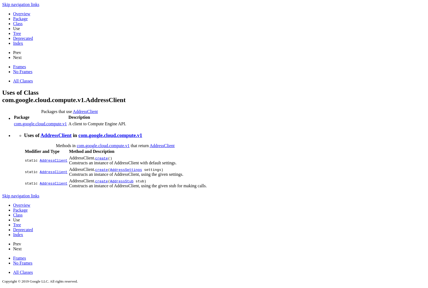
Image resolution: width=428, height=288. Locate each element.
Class (18, 23)
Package (20, 18)
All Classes (23, 81)
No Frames (22, 71)
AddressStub (121, 181)
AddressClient (85, 111)
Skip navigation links (20, 4)
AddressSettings (126, 169)
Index (18, 43)
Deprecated (23, 38)
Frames (19, 66)
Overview (21, 13)
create (101, 158)
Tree (17, 33)
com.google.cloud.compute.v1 (40, 123)
